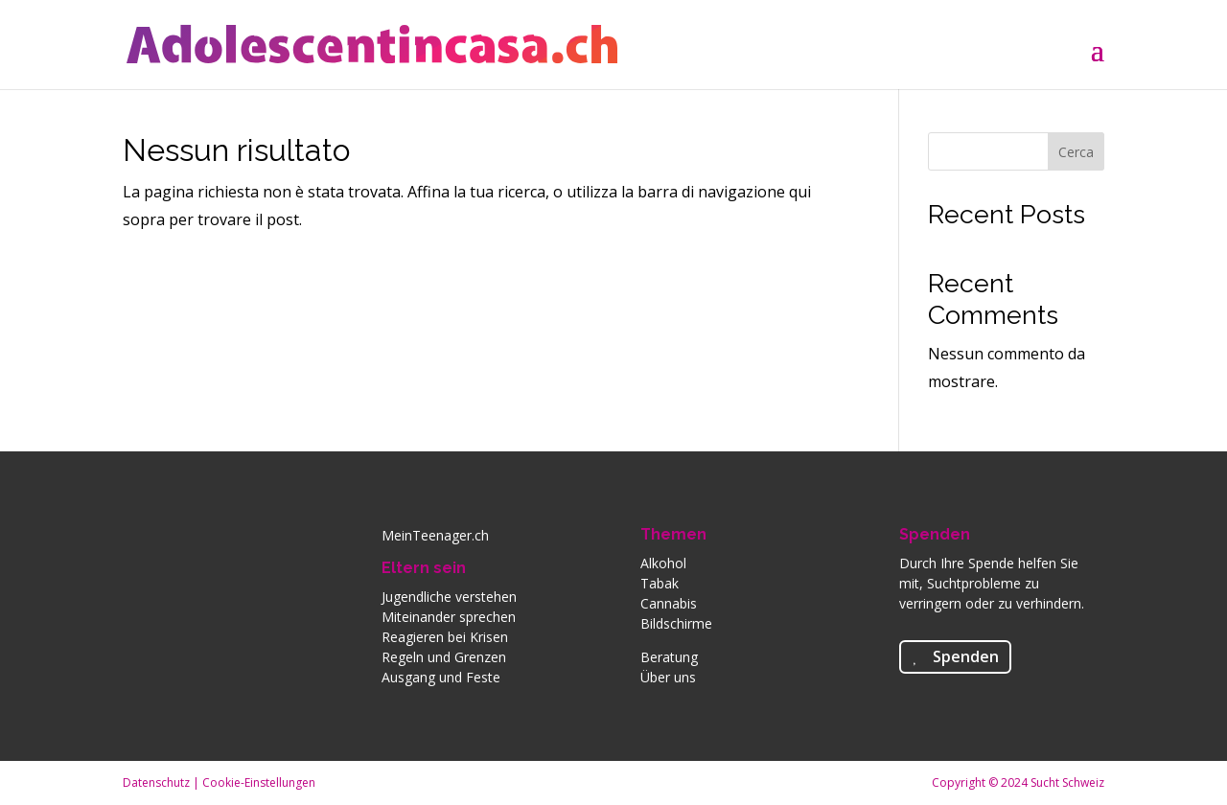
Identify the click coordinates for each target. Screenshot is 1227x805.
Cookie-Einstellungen (258, 782)
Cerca (1076, 152)
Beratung (669, 657)
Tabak (659, 583)
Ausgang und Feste (441, 677)
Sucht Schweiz (1067, 782)
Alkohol (663, 563)
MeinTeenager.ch (435, 535)
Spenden (934, 534)
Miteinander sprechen (449, 617)
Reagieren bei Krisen (445, 637)
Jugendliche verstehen (449, 596)
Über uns (668, 677)
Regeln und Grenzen (444, 657)
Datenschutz (156, 782)
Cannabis (668, 603)
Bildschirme (676, 623)
